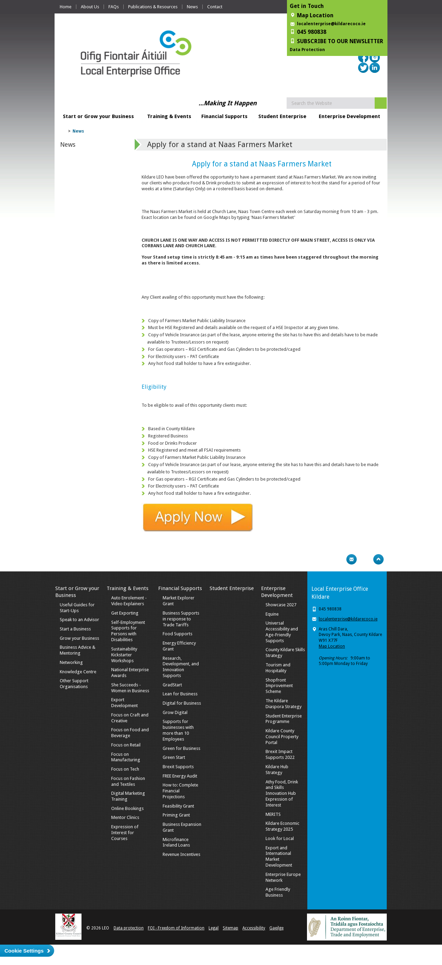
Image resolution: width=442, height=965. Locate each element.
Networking (71, 662)
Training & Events (169, 116)
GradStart (172, 684)
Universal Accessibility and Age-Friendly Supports (282, 631)
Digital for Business (182, 703)
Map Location (332, 646)
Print (338, 559)
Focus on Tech (125, 769)
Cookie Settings (24, 951)
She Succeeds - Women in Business (130, 687)
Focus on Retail (126, 744)
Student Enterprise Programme (284, 718)
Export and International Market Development (279, 856)
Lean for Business (180, 693)
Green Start (174, 757)
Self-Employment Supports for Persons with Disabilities (128, 631)
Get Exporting (124, 613)
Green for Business (181, 748)
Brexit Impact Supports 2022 (280, 754)
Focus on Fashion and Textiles (128, 781)
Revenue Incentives (181, 854)
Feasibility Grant (178, 806)
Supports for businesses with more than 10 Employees (178, 730)
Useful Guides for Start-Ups (77, 607)
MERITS (273, 814)
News (192, 6)
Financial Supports (224, 116)
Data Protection (307, 49)
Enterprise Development (349, 116)
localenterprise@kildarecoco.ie (331, 23)
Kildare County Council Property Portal (282, 736)
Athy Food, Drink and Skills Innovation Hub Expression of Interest (282, 793)
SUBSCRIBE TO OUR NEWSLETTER (340, 41)
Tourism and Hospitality (278, 667)
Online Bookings (127, 808)
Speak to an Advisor (79, 619)
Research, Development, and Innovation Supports (181, 667)
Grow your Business (79, 638)
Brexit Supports (178, 766)
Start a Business (75, 628)
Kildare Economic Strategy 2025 (282, 826)
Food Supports (177, 633)
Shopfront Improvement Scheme (279, 685)
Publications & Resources (152, 6)
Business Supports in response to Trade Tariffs (181, 618)
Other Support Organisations (74, 683)
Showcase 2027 (281, 604)
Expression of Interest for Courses (124, 832)
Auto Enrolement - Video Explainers (129, 600)
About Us (90, 6)
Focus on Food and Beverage (130, 732)
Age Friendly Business (278, 892)
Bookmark (365, 559)
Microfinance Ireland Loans (176, 842)
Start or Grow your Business (98, 116)
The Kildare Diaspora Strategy (283, 703)
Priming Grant (176, 815)
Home (65, 6)
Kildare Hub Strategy (277, 769)
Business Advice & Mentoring (77, 650)
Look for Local (280, 838)
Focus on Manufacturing (125, 757)
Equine (272, 614)
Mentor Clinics (125, 817)
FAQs (113, 6)
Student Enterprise (282, 116)
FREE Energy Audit (180, 776)
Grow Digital (175, 712)
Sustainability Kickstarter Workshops (124, 654)
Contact (214, 6)
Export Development (124, 702)
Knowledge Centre (78, 671)
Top (378, 559)
